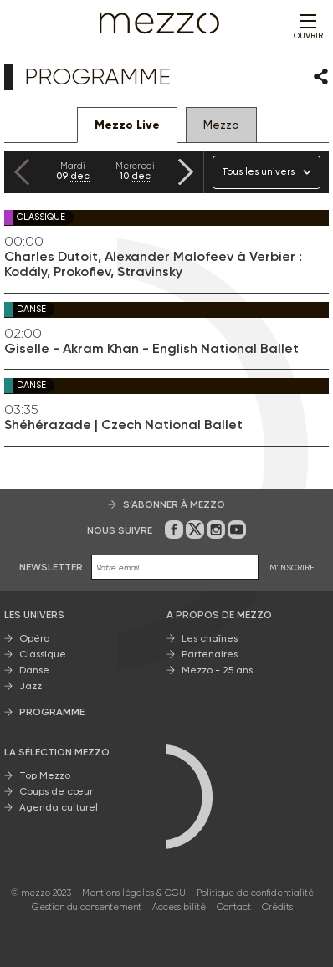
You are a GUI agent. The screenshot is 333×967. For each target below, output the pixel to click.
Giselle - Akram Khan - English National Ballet (151, 348)
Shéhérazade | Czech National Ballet (123, 424)
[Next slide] (185, 171)
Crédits (277, 907)
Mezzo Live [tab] (127, 125)
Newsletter (51, 567)
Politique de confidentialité (255, 893)
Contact (234, 907)
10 (134, 171)
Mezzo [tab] (221, 124)
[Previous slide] (21, 171)
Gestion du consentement (86, 907)
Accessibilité (179, 907)
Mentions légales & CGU (134, 893)
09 (73, 171)
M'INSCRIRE (292, 567)
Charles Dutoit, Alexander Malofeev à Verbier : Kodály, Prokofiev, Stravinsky (153, 264)
